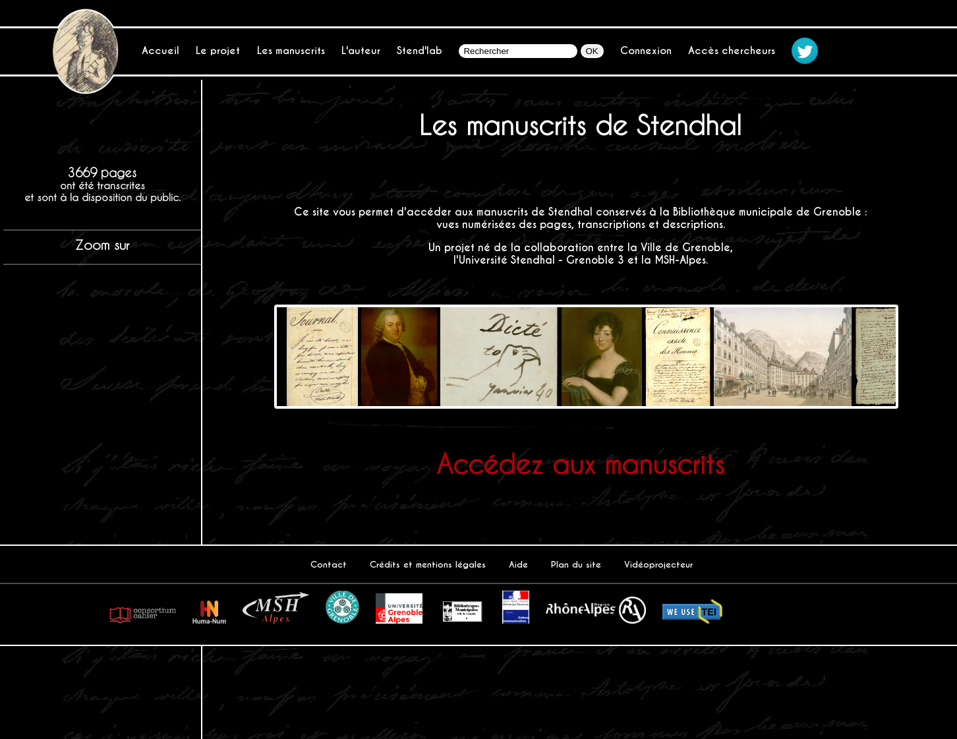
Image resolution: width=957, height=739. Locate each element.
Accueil (160, 50)
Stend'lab (419, 50)
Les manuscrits (291, 50)
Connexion (646, 50)
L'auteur (360, 50)
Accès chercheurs (731, 50)
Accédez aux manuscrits (580, 463)
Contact (328, 564)
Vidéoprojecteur (658, 564)
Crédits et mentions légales (428, 564)
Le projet (218, 50)
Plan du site (576, 564)
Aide (518, 564)
